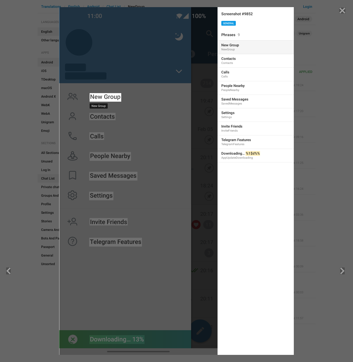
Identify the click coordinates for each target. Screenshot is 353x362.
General (228, 23)
